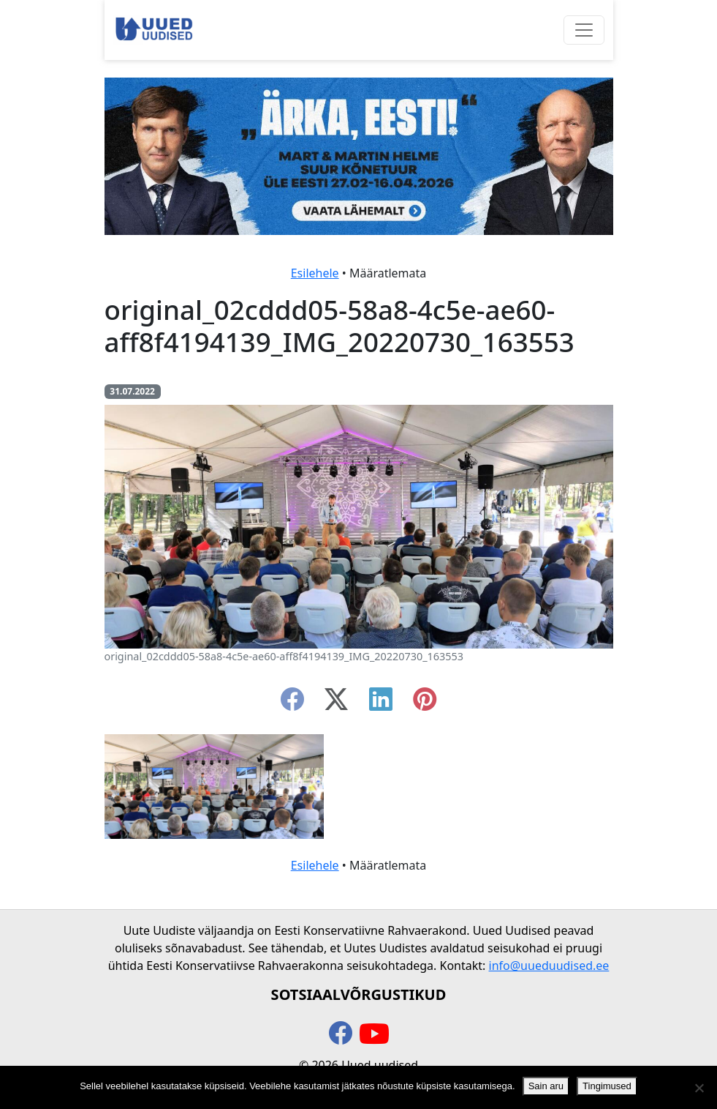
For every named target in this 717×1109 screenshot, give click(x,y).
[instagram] (424, 703)
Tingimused (607, 1085)
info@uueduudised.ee (549, 965)
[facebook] (292, 703)
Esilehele (315, 273)
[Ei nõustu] (698, 1087)
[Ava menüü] (584, 30)
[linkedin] (380, 703)
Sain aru (546, 1085)
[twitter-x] (336, 703)
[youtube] (374, 1034)
